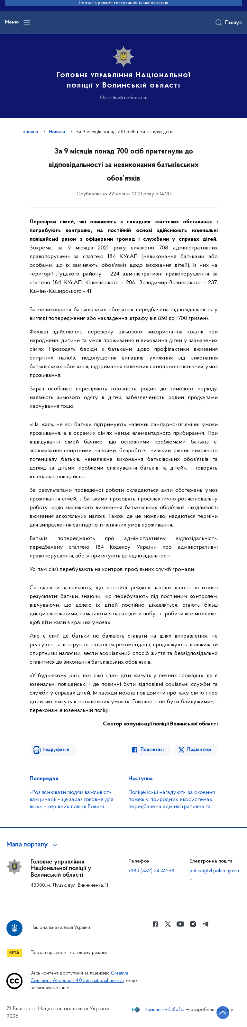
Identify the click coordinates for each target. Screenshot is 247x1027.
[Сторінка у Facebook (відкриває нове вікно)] (155, 924)
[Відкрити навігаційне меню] (26, 22)
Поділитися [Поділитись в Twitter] (199, 749)
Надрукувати (55, 749)
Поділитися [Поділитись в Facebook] (153, 749)
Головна (29, 132)
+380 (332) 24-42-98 (151, 870)
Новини (57, 132)
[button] (32, 845)
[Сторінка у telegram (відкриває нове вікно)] (205, 924)
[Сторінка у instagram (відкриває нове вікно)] (193, 924)
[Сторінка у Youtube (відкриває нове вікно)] (180, 924)
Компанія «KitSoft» (165, 1009)
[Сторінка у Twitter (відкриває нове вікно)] (168, 924)
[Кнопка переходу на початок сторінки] (222, 1012)
